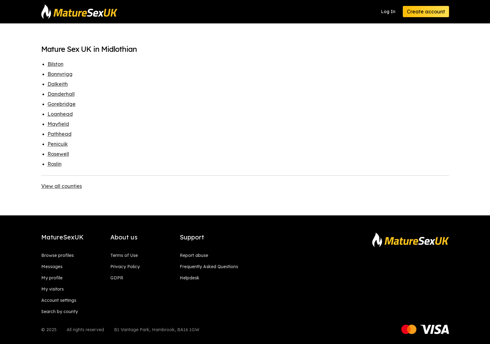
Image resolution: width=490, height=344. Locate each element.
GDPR (116, 278)
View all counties (61, 186)
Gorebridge (62, 104)
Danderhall (61, 94)
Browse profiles (57, 255)
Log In (388, 11)
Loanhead (60, 114)
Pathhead (60, 134)
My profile (51, 278)
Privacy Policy (125, 266)
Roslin (55, 164)
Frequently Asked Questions (209, 266)
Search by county (59, 311)
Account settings (58, 300)
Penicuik (58, 144)
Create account (426, 11)
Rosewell (58, 154)
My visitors (52, 289)
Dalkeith (58, 84)
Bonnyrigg (60, 74)
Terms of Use (124, 255)
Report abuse (194, 255)
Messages (51, 266)
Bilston (55, 64)
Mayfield (58, 124)
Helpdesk (189, 278)
